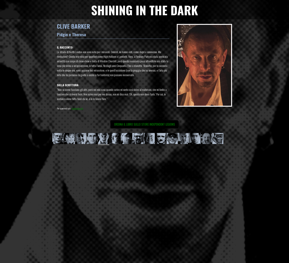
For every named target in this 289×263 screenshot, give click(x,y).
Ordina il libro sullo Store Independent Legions (144, 124)
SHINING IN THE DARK (144, 10)
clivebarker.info (77, 108)
